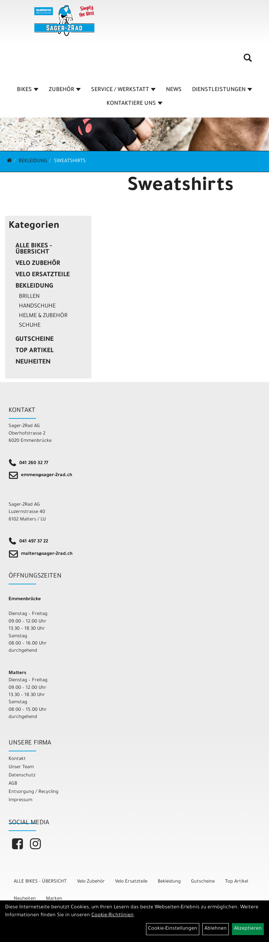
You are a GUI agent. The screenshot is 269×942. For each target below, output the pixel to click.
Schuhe (30, 326)
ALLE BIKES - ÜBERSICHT (33, 249)
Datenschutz (22, 775)
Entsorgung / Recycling (33, 792)
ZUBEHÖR (65, 90)
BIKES (27, 90)
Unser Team (21, 767)
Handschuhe (37, 306)
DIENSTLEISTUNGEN (222, 90)
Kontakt (17, 759)
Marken (54, 898)
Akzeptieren (248, 929)
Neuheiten (33, 362)
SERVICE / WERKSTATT (123, 90)
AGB (13, 783)
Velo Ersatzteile (42, 275)
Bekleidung (33, 161)
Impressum (20, 800)
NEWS (174, 90)
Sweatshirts (70, 161)
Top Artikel (34, 351)
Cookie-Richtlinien (112, 915)
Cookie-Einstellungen (172, 929)
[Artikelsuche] (248, 60)
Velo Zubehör (37, 263)
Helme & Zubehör (43, 316)
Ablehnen (215, 929)
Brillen (29, 297)
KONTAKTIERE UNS (134, 104)
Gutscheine (34, 339)
